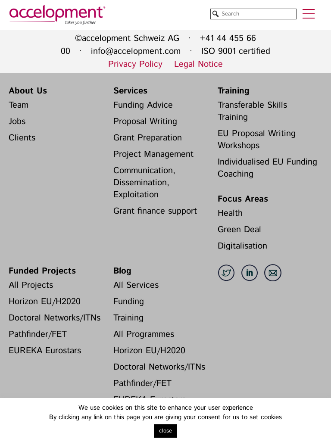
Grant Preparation (147, 138)
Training (234, 91)
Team (18, 105)
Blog (122, 271)
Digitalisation (242, 246)
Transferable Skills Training (252, 111)
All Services (136, 285)
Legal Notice (198, 64)
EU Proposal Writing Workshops (257, 140)
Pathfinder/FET (38, 334)
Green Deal (239, 230)
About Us (28, 91)
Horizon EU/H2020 (45, 302)
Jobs (17, 121)
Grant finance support (155, 211)
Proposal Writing (145, 121)
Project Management (153, 154)
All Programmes (143, 334)
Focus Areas (243, 199)
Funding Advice (143, 105)
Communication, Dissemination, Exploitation (144, 183)
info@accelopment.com (136, 51)
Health (230, 213)
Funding (128, 302)
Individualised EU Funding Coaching (267, 168)
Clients (22, 138)
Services (130, 91)
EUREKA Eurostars (45, 351)
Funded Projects (42, 271)
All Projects (31, 285)
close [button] (165, 431)
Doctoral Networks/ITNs (54, 318)
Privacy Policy (135, 64)
